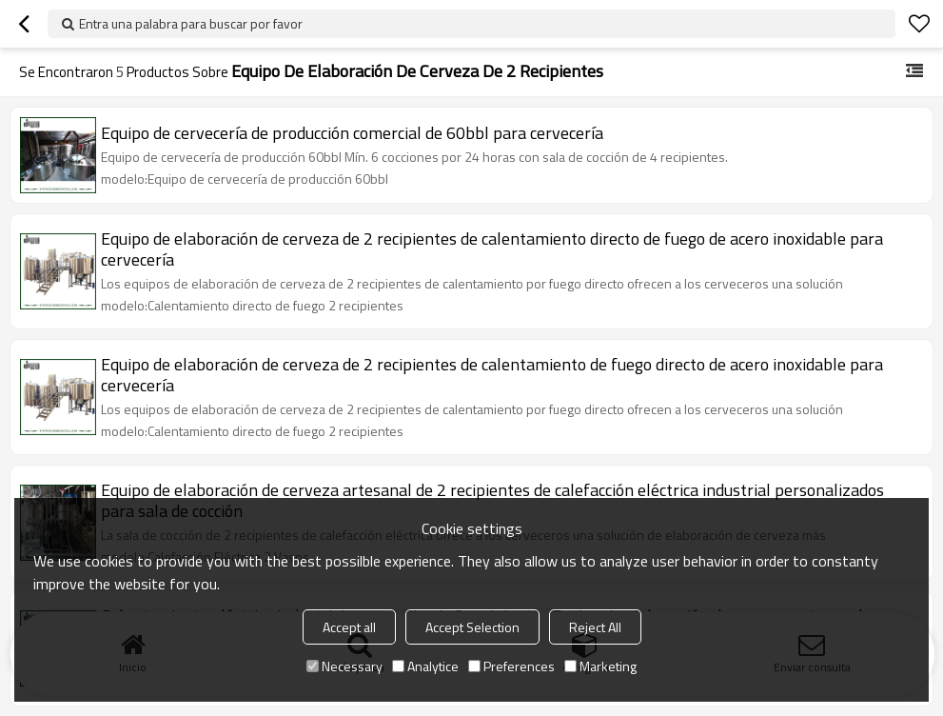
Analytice (425, 666)
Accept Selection (472, 627)
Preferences (511, 666)
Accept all (349, 627)
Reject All (595, 627)
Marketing (600, 666)
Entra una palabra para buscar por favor (191, 23)
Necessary (344, 666)
